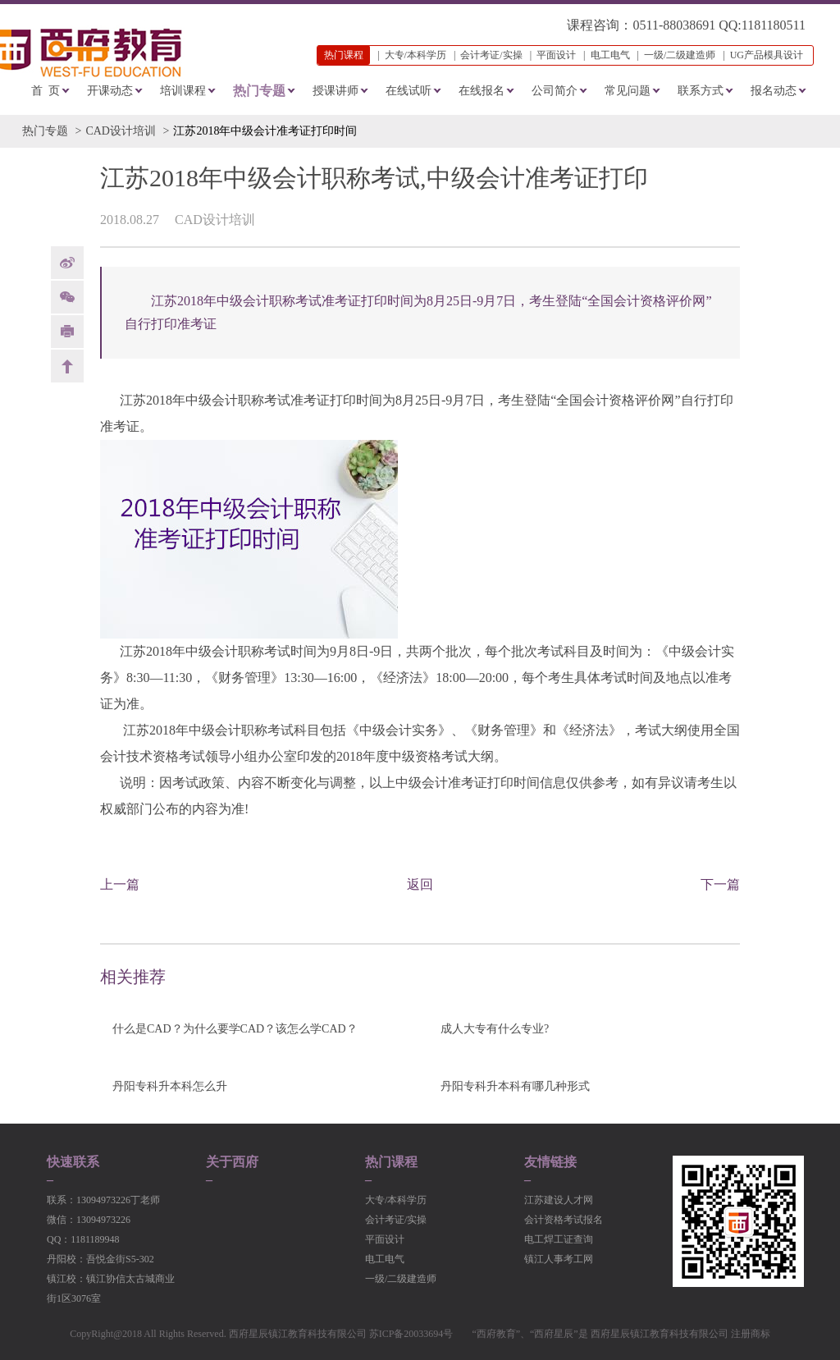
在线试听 (408, 91)
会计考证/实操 (491, 55)
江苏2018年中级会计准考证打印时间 (265, 131)
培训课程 (183, 91)
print (67, 331)
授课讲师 (335, 91)
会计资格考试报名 (563, 1219)
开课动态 (110, 91)
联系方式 (701, 91)
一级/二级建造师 (679, 55)
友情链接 (550, 1162)
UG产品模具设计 (766, 55)
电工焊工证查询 (558, 1239)
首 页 (45, 91)
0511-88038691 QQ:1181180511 (719, 25)
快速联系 (73, 1162)
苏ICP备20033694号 (411, 1333)
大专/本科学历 (415, 55)
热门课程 (391, 1162)
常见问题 (628, 91)
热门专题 (259, 91)
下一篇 (720, 884)
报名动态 (774, 91)
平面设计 (556, 55)
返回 (420, 884)
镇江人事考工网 (558, 1259)
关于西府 (232, 1162)
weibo (67, 262)
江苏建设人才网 (558, 1200)
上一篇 (119, 884)
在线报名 (481, 91)
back (67, 366)
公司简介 (555, 91)
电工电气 (610, 55)
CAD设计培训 (120, 131)
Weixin (67, 297)
